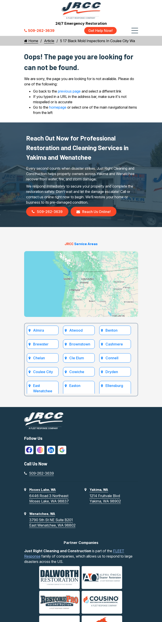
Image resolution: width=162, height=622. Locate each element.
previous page (69, 91)
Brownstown (79, 344)
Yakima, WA (99, 489)
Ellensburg (114, 385)
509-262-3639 (47, 211)
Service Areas (81, 244)
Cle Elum (76, 358)
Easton (75, 385)
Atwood (76, 330)
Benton (112, 330)
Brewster (41, 344)
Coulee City (43, 372)
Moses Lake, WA (42, 489)
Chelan (39, 358)
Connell (112, 358)
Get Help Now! (100, 30)
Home (31, 41)
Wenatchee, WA (42, 513)
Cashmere (114, 344)
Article (49, 41)
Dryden (112, 372)
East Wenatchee (43, 388)
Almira (38, 330)
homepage (57, 107)
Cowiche (76, 372)
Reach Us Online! (94, 211)
